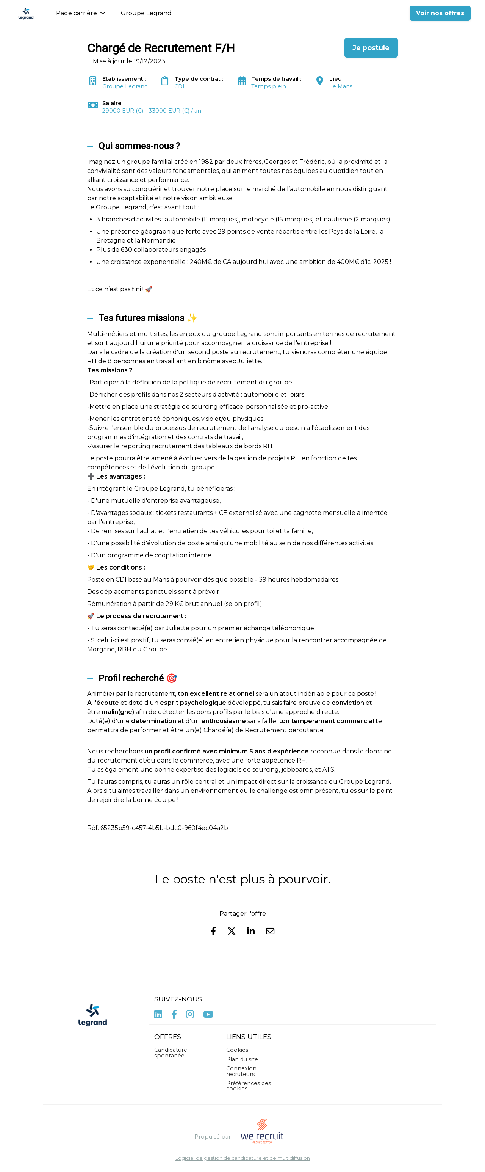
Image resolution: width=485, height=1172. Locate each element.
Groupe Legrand (146, 13)
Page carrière (80, 13)
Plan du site (242, 1059)
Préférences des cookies (248, 1086)
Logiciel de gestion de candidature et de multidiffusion (242, 1158)
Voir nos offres (440, 13)
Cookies (237, 1049)
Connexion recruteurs (241, 1071)
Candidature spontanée (170, 1052)
